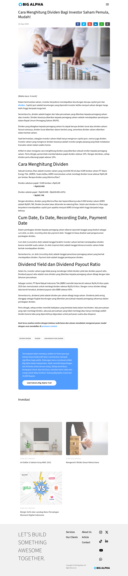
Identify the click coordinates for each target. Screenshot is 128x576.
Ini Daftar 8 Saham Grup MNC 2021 (35, 473)
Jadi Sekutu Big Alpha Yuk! (39, 383)
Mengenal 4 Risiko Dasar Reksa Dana (82, 473)
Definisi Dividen (25, 338)
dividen (21, 105)
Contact (86, 542)
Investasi (32, 470)
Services (70, 532)
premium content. (50, 326)
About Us (87, 532)
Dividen (37, 338)
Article (85, 537)
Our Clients (72, 537)
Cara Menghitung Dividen (53, 338)
